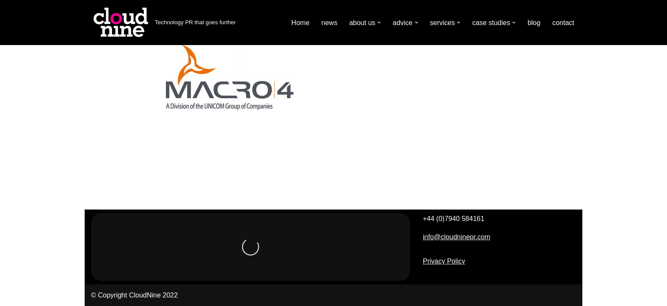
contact (563, 22)
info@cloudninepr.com (456, 237)
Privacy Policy (444, 261)
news (329, 22)
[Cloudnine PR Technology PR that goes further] (163, 22)
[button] (379, 22)
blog (533, 22)
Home (300, 22)
